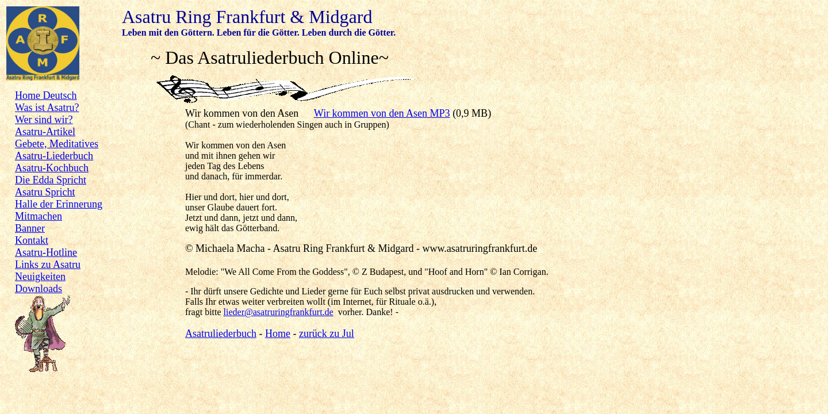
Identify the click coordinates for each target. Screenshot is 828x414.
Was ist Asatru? (47, 107)
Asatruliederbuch (220, 333)
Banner (30, 228)
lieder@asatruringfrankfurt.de (279, 312)
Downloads (38, 288)
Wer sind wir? (44, 119)
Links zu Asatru (47, 264)
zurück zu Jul (326, 333)
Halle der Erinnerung (58, 204)
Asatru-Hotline (46, 252)
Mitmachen (38, 216)
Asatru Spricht (45, 192)
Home (277, 333)
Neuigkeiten (40, 276)
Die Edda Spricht (50, 180)
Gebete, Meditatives (56, 144)
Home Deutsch (45, 95)
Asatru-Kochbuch (52, 168)
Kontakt (31, 240)
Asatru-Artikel (45, 131)
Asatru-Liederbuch (54, 156)
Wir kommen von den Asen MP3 (382, 113)
